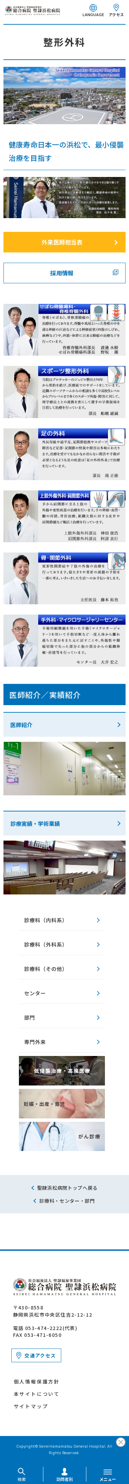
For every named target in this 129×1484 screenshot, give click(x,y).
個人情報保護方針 (37, 1381)
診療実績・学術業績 (35, 823)
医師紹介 (21, 725)
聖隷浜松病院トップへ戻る (67, 1187)
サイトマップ (31, 1406)
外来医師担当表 (62, 242)
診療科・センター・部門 (67, 1200)
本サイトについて (37, 1393)
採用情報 (62, 273)
